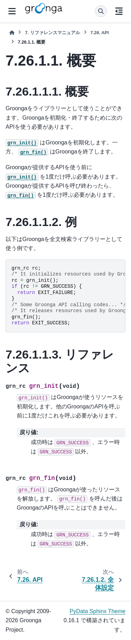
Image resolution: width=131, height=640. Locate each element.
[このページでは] (118, 11)
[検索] (101, 11)
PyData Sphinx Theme (97, 611)
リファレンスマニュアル (52, 32)
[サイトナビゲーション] (12, 11)
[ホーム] (11, 32)
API (99, 32)
